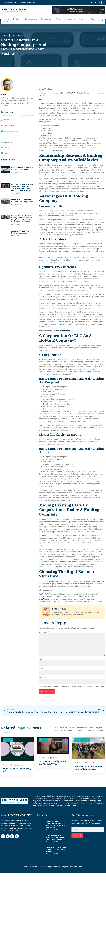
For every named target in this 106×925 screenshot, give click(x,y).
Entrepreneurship (82, 740)
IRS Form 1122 (50, 296)
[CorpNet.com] (44, 599)
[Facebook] (91, 2)
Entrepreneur (46, 19)
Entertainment (31, 19)
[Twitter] (95, 2)
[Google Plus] (103, 2)
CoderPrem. (77, 867)
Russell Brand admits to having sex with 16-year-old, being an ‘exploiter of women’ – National (22, 219)
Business (17, 19)
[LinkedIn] (99, 2)
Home (6, 19)
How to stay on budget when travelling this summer (56, 849)
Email (42, 668)
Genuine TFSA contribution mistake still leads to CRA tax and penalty (55, 824)
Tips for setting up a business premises (20, 232)
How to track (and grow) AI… (17, 770)
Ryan (7, 765)
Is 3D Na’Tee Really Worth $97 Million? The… (53, 762)
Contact (7, 21)
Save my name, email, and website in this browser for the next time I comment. (73, 686)
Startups (83, 19)
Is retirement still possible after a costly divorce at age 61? (55, 837)
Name (42, 659)
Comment (44, 632)
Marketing (71, 19)
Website (42, 677)
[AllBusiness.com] (63, 330)
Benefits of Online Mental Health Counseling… (88, 767)
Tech (93, 19)
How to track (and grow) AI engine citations (22, 168)
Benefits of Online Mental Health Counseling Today (22, 200)
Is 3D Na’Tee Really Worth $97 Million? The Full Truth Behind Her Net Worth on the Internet (22, 187)
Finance (59, 19)
